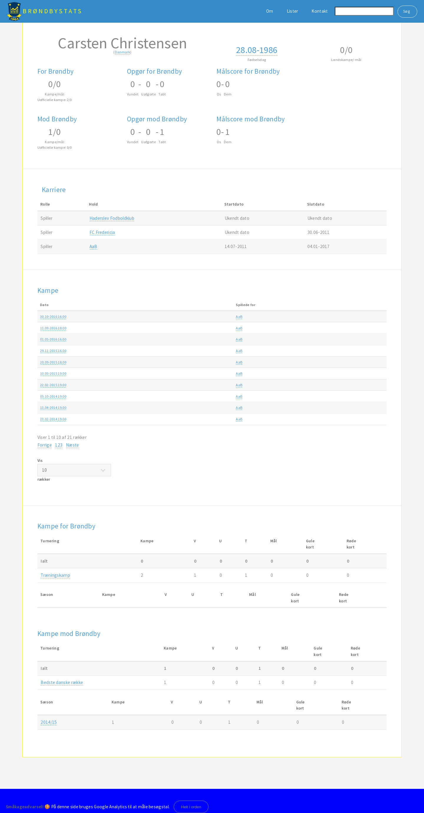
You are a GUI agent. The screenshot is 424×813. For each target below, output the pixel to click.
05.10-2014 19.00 (53, 396)
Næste (72, 445)
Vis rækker (74, 470)
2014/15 (354, 373)
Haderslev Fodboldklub (112, 218)
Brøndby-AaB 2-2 (189, 419)
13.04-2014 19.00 (53, 407)
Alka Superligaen (282, 316)
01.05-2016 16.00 (53, 339)
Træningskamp (55, 575)
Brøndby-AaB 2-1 (189, 396)
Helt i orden (191, 807)
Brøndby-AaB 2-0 (189, 316)
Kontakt (320, 11)
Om (269, 11)
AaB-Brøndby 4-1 (189, 362)
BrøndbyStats (53, 11)
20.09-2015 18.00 (53, 362)
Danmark (122, 52)
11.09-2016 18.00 (53, 328)
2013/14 (354, 407)
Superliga (276, 396)
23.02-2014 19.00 (53, 419)
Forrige (44, 445)
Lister (292, 11)
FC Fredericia (102, 232)
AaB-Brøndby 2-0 (189, 407)
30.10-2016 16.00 (53, 316)
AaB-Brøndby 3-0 (189, 339)
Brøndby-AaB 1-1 (189, 373)
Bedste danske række (62, 682)
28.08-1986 (256, 49)
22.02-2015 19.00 (53, 385)
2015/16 (354, 339)
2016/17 (354, 316)
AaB (93, 246)
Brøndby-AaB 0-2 (189, 350)
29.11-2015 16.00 (53, 350)
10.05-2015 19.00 (53, 373)
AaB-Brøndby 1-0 (189, 385)
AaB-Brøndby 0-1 (189, 328)
